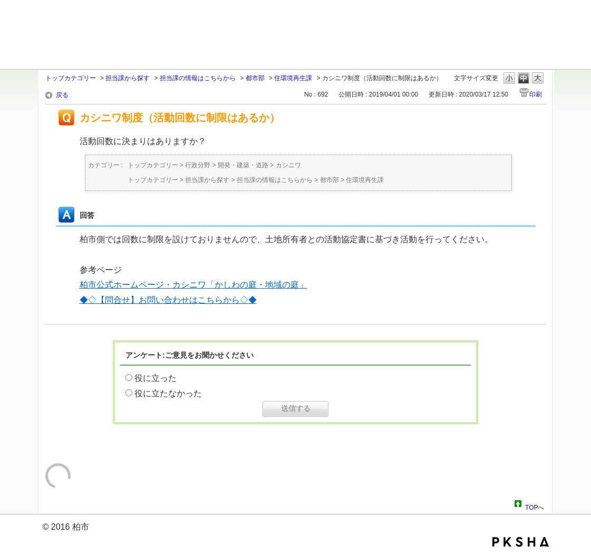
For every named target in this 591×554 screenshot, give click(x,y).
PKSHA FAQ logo (520, 542)
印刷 (535, 94)
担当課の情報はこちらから (198, 78)
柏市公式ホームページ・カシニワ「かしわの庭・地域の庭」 (193, 284)
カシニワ (288, 165)
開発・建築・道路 (243, 165)
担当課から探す (127, 78)
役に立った (155, 378)
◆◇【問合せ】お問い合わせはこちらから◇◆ (168, 299)
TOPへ (534, 506)
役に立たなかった (168, 393)
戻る (62, 95)
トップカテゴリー (70, 78)
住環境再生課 (293, 78)
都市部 (255, 78)
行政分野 (197, 165)
